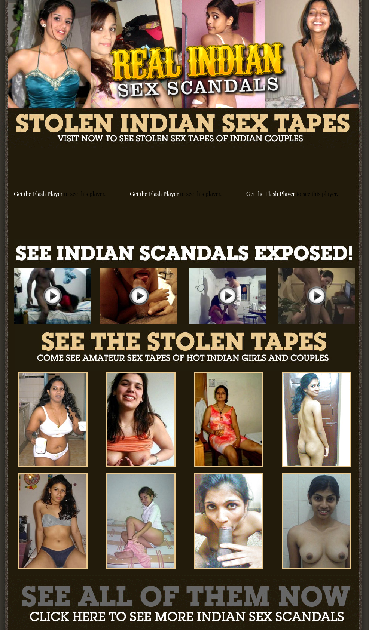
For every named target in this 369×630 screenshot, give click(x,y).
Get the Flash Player (38, 194)
